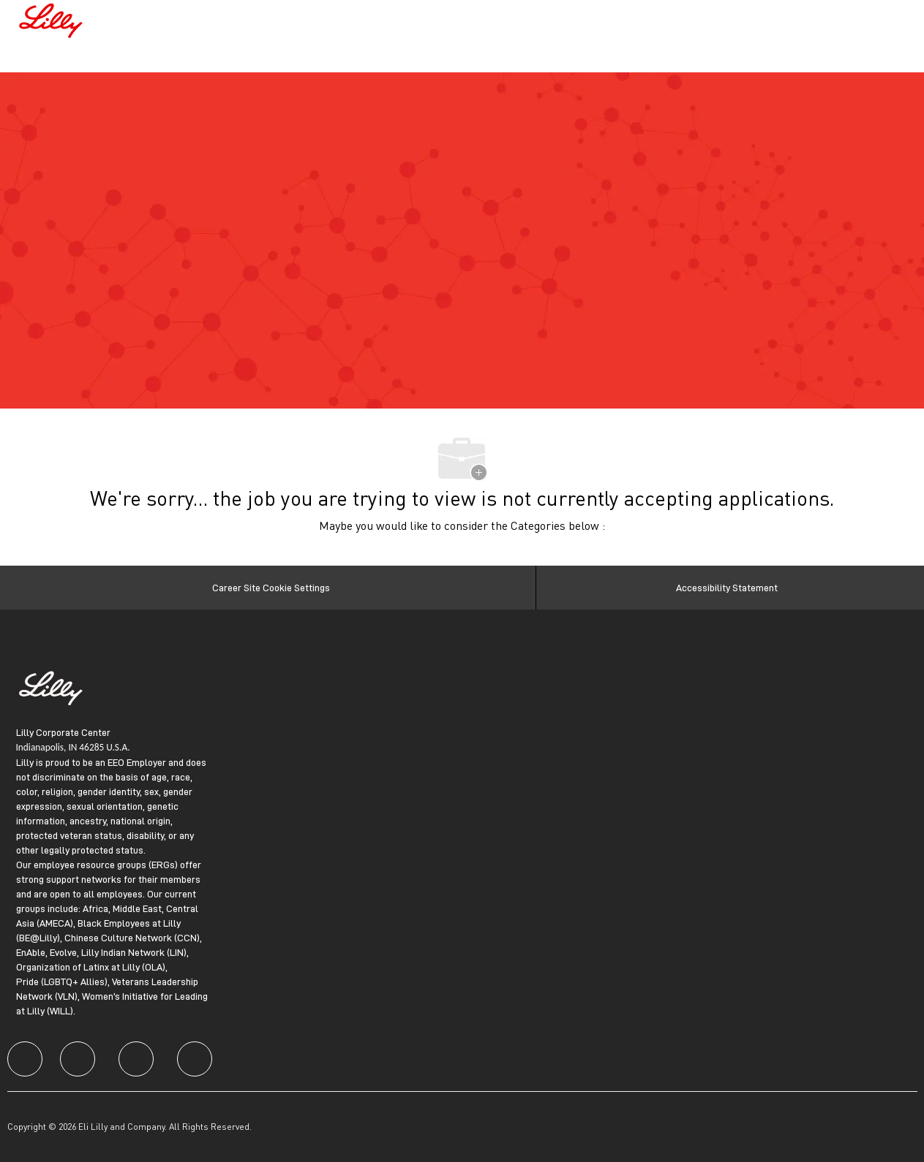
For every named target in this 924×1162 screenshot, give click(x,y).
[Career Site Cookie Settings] (271, 588)
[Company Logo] (52, 18)
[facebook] (24, 1058)
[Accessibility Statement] (726, 588)
